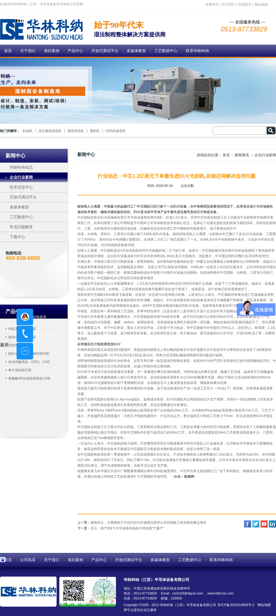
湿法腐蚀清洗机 (50, 131)
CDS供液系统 (115, 131)
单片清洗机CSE (20, 370)
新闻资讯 (242, 155)
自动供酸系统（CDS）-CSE (29, 362)
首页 (8, 51)
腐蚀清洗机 (75, 131)
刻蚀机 (28, 131)
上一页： (141, 522)
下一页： (120, 528)
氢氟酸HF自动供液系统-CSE (29, 378)
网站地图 (263, 605)
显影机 (95, 131)
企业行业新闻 (265, 155)
